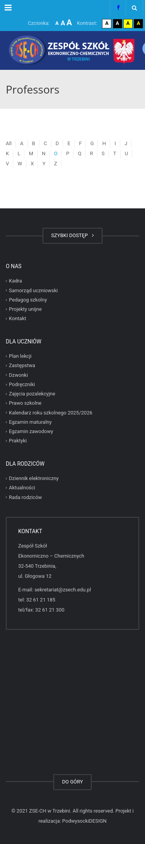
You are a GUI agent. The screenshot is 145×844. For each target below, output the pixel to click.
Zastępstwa (22, 365)
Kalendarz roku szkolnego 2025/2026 (50, 413)
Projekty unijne (25, 309)
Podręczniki (22, 384)
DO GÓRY (72, 782)
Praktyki (18, 441)
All (9, 143)
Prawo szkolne (25, 403)
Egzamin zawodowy (31, 431)
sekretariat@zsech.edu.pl (62, 590)
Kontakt (17, 318)
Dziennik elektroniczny (34, 478)
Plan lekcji (20, 356)
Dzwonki (18, 375)
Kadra (15, 281)
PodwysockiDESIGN (84, 821)
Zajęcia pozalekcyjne (32, 394)
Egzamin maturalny (30, 422)
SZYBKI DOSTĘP (72, 235)
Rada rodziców (25, 497)
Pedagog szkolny (28, 300)
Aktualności (22, 487)
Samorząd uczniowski (33, 290)
